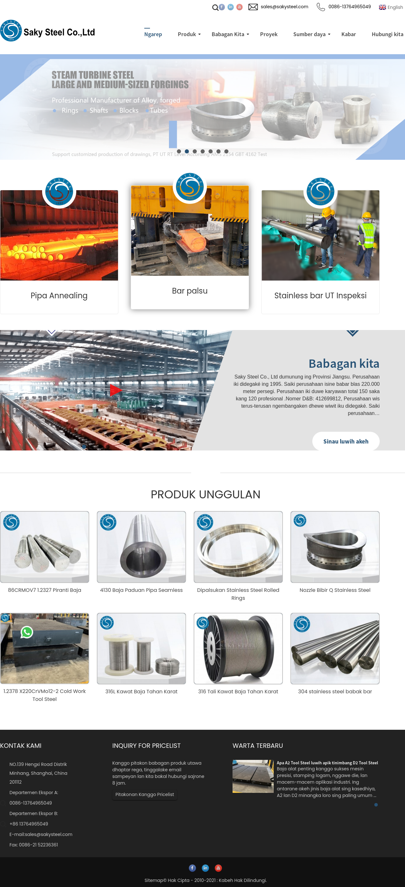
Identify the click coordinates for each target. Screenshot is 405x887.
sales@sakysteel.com (48, 834)
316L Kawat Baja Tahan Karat (141, 691)
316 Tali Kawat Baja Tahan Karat (238, 691)
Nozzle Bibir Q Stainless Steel (335, 590)
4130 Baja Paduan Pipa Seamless (141, 590)
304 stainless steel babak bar (335, 691)
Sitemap (154, 880)
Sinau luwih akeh (346, 441)
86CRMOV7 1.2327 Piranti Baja (44, 590)
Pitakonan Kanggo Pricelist (144, 794)
